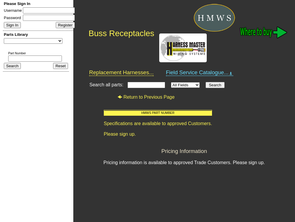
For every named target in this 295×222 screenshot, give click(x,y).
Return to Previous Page (145, 97)
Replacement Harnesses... (121, 72)
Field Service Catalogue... (199, 72)
